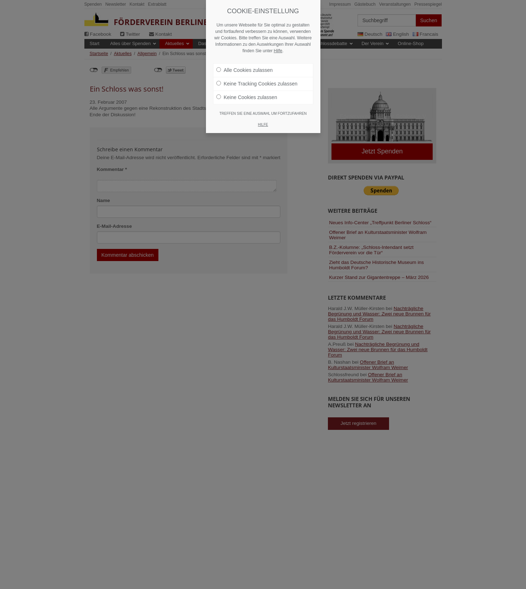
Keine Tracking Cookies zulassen (257, 67)
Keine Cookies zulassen (246, 81)
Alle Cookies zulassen (244, 54)
